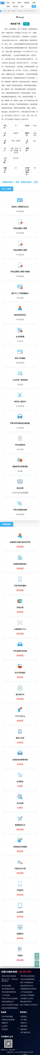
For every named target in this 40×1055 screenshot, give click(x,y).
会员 (22, 6)
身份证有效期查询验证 (10, 1008)
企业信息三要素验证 (27, 995)
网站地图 (24, 1026)
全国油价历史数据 (8, 1020)
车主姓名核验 (6, 986)
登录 (33, 6)
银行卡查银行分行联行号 (29, 1005)
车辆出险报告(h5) (8, 1001)
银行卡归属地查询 (26, 982)
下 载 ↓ (26, 24)
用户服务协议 (25, 1032)
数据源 (26, 3)
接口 (13, 3)
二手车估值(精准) (26, 992)
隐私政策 (24, 1029)
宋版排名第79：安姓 (10, 182)
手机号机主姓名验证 (27, 976)
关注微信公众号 (7, 1036)
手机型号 (5, 1029)
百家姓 (14, 11)
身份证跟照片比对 (26, 986)
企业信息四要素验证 (27, 979)
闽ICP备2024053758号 (27, 1052)
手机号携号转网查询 (9, 992)
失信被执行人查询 (26, 998)
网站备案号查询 (25, 1001)
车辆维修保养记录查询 (28, 989)
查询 (8, 11)
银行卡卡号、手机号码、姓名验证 (10, 980)
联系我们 (23, 1012)
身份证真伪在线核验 (9, 976)
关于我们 (24, 1020)
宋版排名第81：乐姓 (29, 182)
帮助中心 (24, 1023)
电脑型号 (5, 1023)
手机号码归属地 (7, 1016)
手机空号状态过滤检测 (10, 998)
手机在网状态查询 (8, 989)
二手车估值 (6, 995)
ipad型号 (5, 1026)
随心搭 (15, 6)
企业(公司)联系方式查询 (10, 1005)
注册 (33, 3)
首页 (8, 3)
